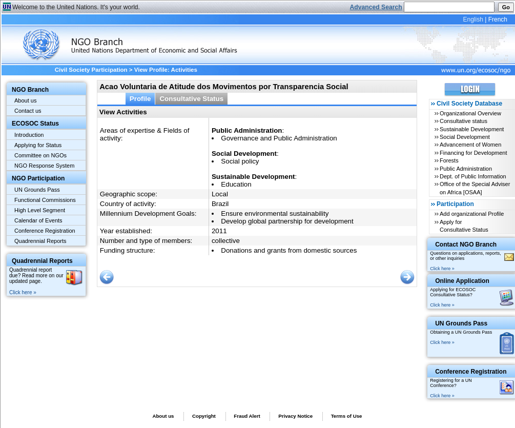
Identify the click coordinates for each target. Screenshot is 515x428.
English (473, 19)
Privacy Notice (295, 416)
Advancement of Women (470, 144)
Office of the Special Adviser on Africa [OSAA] (475, 188)
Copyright (204, 416)
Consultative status (463, 121)
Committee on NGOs (40, 155)
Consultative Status (191, 99)
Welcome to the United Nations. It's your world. (76, 7)
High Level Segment (39, 210)
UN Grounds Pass (37, 190)
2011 (219, 231)
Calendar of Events (38, 220)
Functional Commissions (45, 200)
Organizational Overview (470, 113)
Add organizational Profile (472, 214)
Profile (140, 99)
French (497, 19)
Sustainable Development (472, 129)
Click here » (22, 292)
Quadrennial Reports (40, 241)
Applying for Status (37, 145)
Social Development (465, 137)
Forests (449, 160)
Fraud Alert (247, 416)
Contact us (28, 111)
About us (25, 100)
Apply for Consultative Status (464, 226)
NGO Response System (44, 165)
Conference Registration (44, 231)
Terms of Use (346, 416)
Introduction (29, 135)
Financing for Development (473, 153)
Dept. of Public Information (473, 176)
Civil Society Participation (91, 70)
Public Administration (466, 169)
